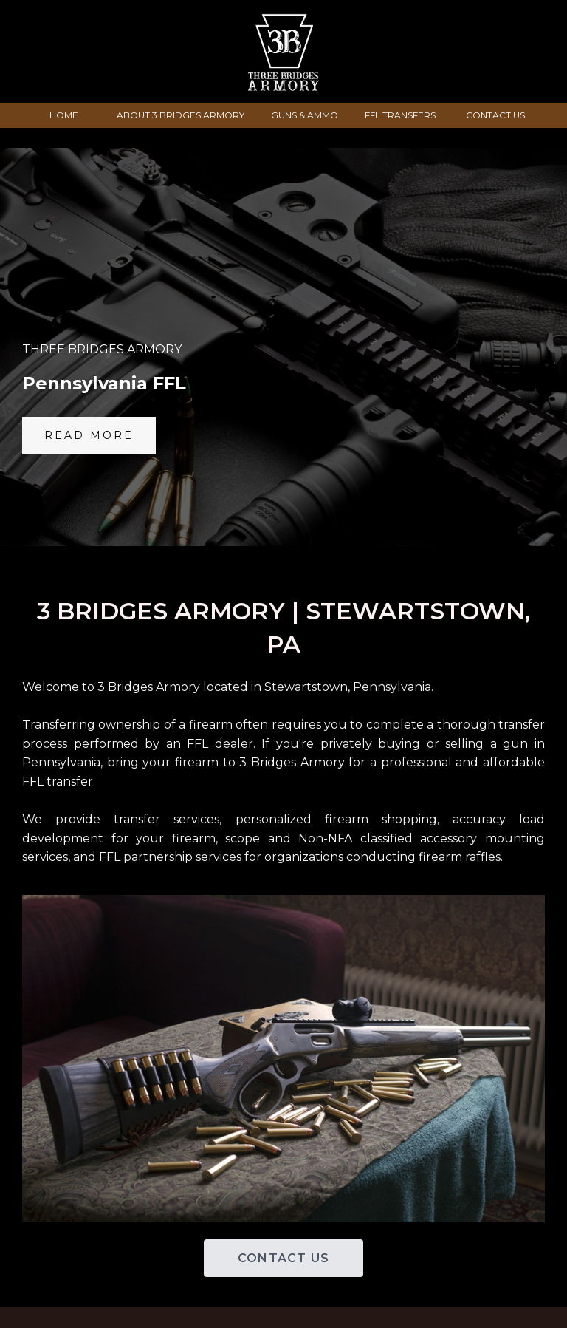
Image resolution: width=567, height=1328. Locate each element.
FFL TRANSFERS (400, 114)
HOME (63, 114)
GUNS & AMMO (304, 114)
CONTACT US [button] (283, 1258)
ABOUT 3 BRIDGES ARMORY (180, 114)
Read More (89, 435)
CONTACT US (495, 114)
